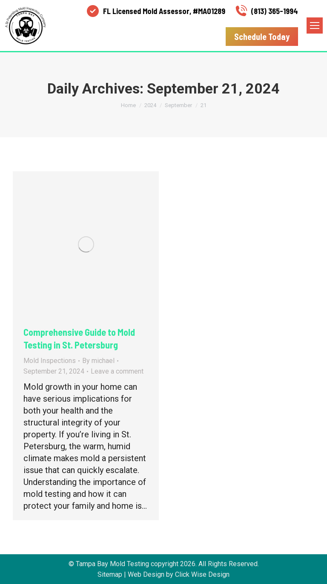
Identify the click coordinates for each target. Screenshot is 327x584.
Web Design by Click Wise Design (178, 574)
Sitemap (110, 574)
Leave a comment (117, 371)
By (98, 361)
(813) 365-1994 (266, 11)
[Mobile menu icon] (315, 25)
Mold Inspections (49, 361)
